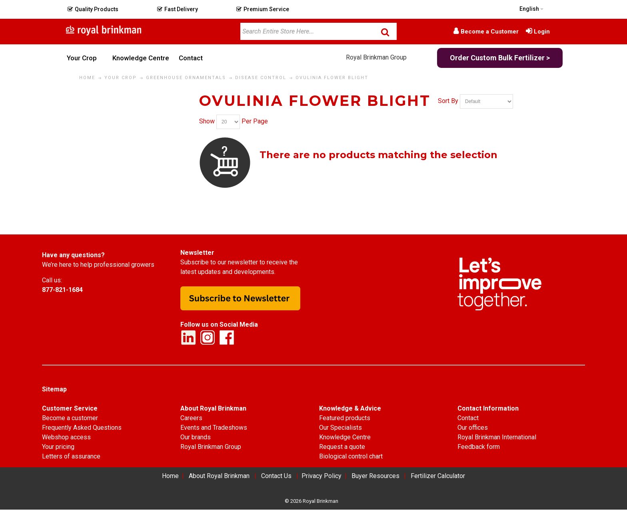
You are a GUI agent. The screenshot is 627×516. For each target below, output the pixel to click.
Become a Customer (490, 31)
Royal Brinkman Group (376, 57)
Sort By (448, 101)
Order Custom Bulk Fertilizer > (500, 58)
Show (207, 121)
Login (542, 31)
